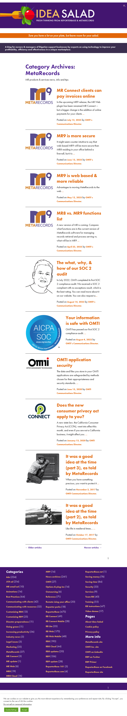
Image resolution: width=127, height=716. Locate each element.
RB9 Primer (92, 671)
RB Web (50, 645)
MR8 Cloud (51, 580)
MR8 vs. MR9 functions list (72, 210)
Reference (51, 611)
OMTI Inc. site (93, 656)
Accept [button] (24, 710)
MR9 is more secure (71, 126)
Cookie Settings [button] (11, 710)
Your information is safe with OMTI (83, 317)
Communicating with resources (23, 619)
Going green (12, 643)
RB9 (47, 670)
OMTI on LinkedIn (96, 661)
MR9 (48, 585)
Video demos (93, 620)
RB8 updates (52, 665)
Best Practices (13, 605)
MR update (11, 678)
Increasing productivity (18, 648)
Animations (11, 600)
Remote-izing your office (59, 616)
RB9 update (52, 675)
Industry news (13, 653)
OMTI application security (77, 361)
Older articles (34, 566)
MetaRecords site (96, 651)
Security (90, 595)
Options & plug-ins (56, 600)
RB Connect (52, 630)
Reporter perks (54, 621)
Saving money (94, 585)
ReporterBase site (96, 681)
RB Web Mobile (54, 650)
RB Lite (49, 640)
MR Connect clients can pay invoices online (79, 78)
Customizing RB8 (15, 628)
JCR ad (9, 590)
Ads (7, 586)
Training (90, 611)
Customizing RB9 (15, 633)
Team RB (91, 606)
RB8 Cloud (51, 660)
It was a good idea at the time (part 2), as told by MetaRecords (82, 525)
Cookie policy (94, 636)
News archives (53, 591)
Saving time (92, 591)
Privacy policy (94, 641)
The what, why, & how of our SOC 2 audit (78, 262)
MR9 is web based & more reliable (78, 172)
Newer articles (92, 566)
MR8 (8, 688)
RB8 (47, 655)
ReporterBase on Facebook (101, 676)
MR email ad (12, 595)
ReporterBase (53, 626)
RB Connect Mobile (56, 635)
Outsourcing (52, 606)
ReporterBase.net (96, 580)
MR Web (10, 683)
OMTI (48, 595)
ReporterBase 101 (55, 680)
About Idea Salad (96, 630)
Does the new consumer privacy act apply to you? (78, 410)
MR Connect (12, 673)
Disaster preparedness (18, 638)
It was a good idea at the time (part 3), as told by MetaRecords (82, 467)
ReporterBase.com (56, 685)
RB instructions (94, 615)
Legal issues (12, 658)
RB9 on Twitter (94, 666)
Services (90, 600)
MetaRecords (12, 668)
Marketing (11, 663)
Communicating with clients (21, 610)
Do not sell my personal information (17, 704)
